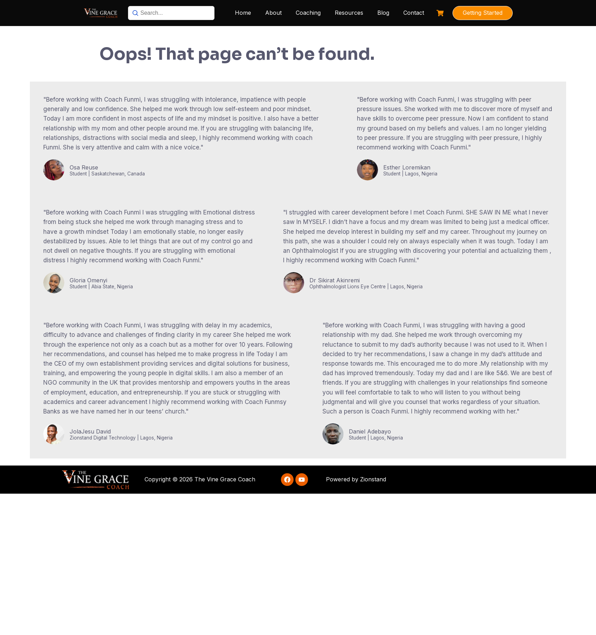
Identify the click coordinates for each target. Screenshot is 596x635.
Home (243, 12)
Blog (383, 12)
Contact (413, 12)
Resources (349, 12)
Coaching (308, 12)
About (273, 12)
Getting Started (482, 12)
